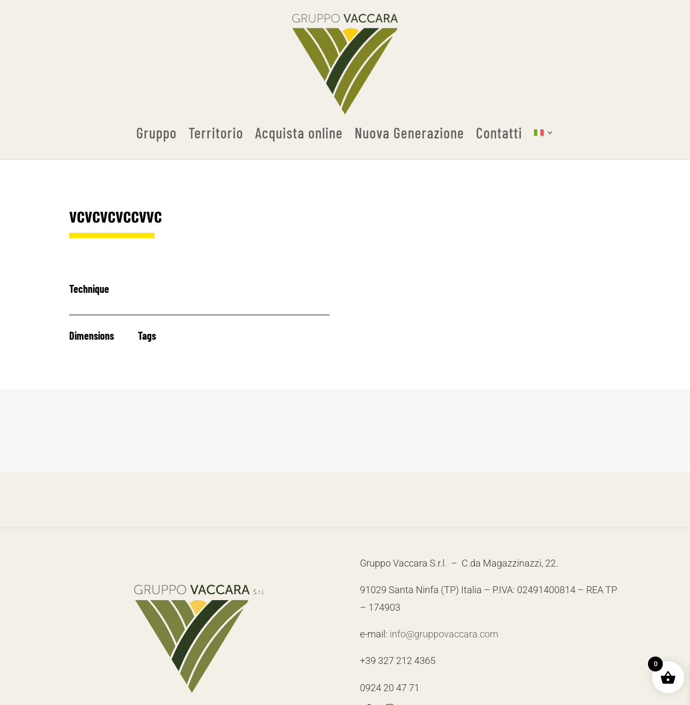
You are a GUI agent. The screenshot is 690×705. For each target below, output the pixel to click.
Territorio (215, 133)
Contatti (499, 133)
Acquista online (299, 133)
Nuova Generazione (409, 133)
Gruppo (156, 133)
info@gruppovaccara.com (444, 634)
